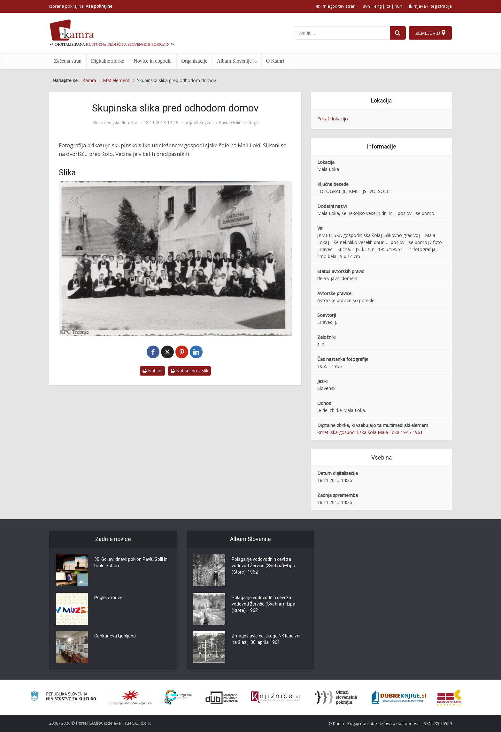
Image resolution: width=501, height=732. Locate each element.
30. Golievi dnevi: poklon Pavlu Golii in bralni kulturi (130, 562)
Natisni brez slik (189, 371)
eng (378, 6)
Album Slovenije (234, 61)
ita (388, 6)
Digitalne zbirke (107, 61)
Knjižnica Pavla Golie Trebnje (229, 123)
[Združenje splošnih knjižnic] (449, 697)
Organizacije (194, 61)
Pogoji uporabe (362, 723)
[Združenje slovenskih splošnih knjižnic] (275, 697)
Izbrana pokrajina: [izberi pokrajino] (80, 6)
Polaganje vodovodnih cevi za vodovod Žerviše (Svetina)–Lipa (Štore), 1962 (263, 566)
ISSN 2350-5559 (437, 723)
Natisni (152, 371)
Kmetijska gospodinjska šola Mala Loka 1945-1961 (370, 432)
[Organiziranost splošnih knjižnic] (130, 697)
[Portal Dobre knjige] (399, 697)
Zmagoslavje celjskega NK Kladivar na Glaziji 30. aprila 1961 (266, 639)
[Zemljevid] (430, 33)
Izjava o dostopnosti (400, 723)
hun (398, 6)
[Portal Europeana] (178, 697)
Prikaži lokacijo (332, 119)
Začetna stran (67, 61)
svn (366, 6)
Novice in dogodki (153, 61)
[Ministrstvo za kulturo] (63, 697)
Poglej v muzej (109, 597)
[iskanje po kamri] (342, 33)
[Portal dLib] (221, 697)
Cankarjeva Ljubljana (115, 635)
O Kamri (275, 61)
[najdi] (398, 33)
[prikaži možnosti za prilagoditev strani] (336, 6)
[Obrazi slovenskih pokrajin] (336, 697)
